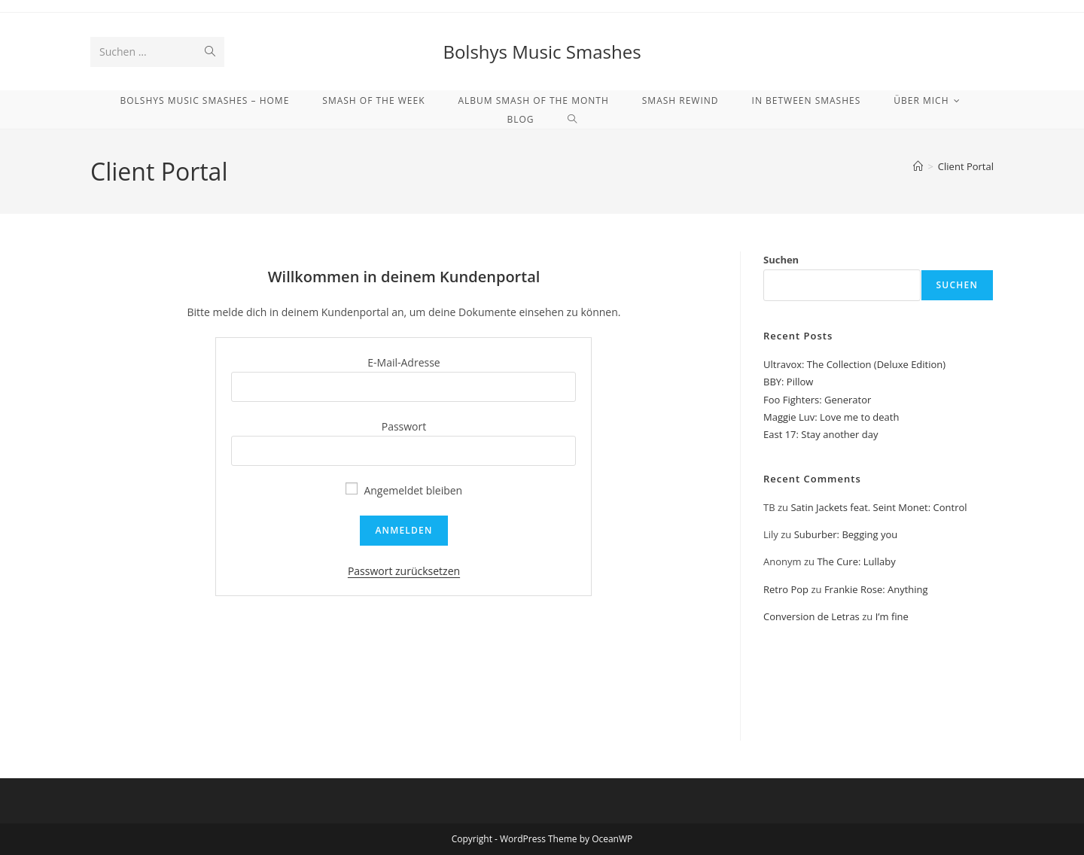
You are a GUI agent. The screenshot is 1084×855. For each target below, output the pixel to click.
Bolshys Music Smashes (542, 51)
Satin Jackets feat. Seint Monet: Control (878, 507)
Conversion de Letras (811, 616)
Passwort (404, 426)
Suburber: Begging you (846, 534)
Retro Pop (785, 589)
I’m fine (892, 616)
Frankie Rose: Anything (876, 589)
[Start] (918, 166)
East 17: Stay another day (820, 434)
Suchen (781, 259)
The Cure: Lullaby (856, 561)
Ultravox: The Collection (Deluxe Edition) (854, 364)
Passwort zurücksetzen (404, 571)
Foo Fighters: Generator (817, 399)
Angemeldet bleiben (404, 489)
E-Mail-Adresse (403, 362)
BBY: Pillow (788, 381)
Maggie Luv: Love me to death (831, 417)
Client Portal (966, 166)
